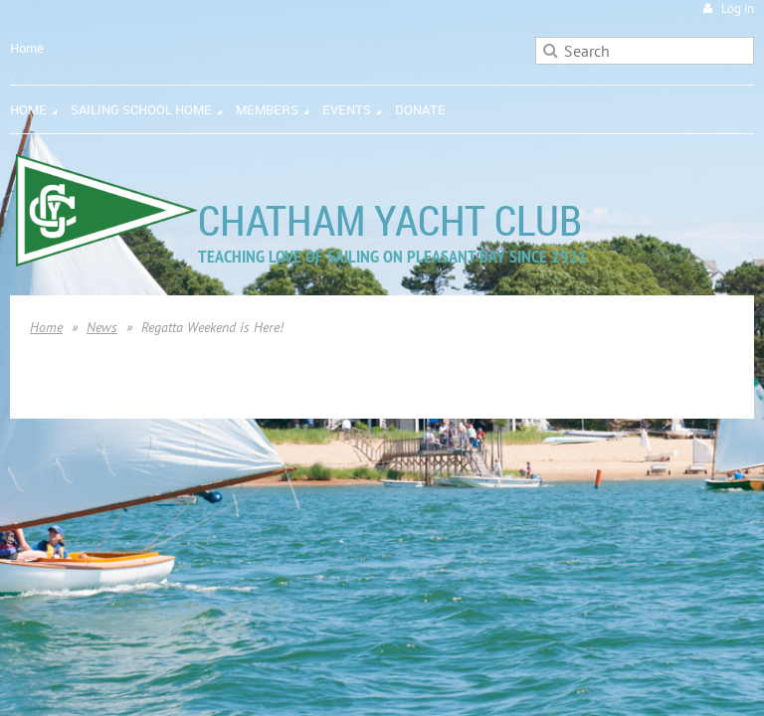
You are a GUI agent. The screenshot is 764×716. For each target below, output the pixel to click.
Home (27, 48)
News (102, 327)
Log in (737, 8)
